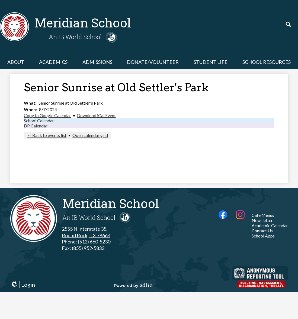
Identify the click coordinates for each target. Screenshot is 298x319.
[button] (16, 62)
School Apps (263, 235)
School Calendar (39, 120)
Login (22, 284)
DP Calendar (35, 125)
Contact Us (262, 230)
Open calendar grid (90, 135)
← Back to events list (46, 135)
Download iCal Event (96, 115)
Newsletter (262, 220)
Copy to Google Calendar (47, 115)
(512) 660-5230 (94, 242)
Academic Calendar (270, 225)
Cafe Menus (263, 215)
